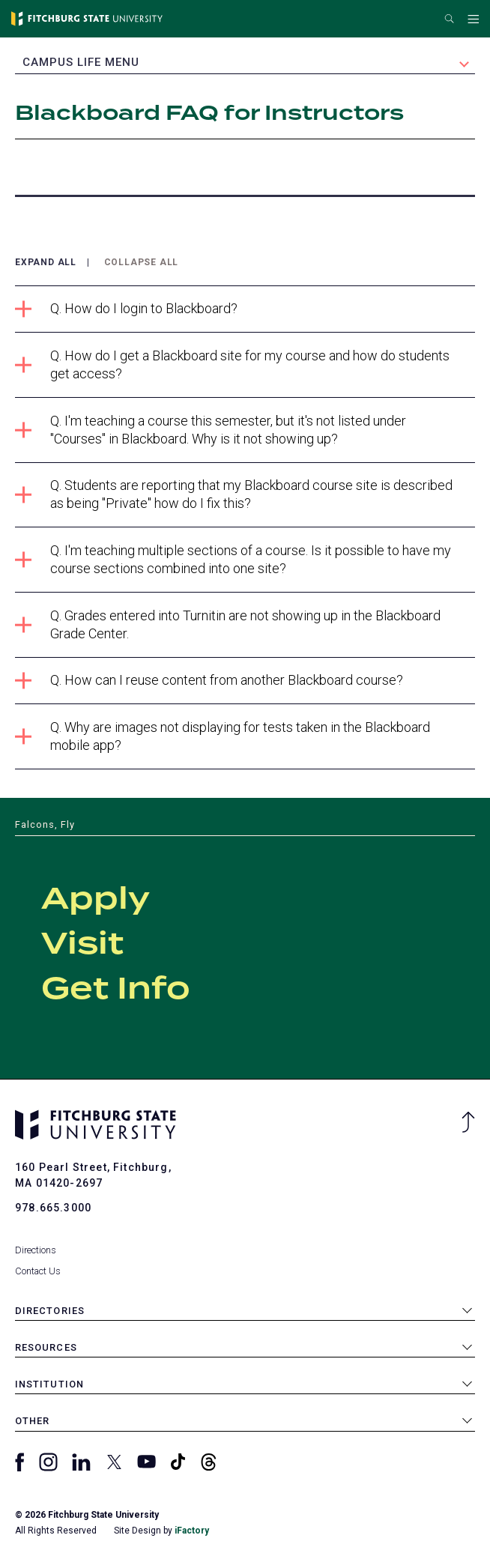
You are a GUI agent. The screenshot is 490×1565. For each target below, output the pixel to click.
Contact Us (38, 1271)
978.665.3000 (53, 1208)
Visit (82, 945)
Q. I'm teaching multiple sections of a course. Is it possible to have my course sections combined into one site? (233, 559)
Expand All (45, 262)
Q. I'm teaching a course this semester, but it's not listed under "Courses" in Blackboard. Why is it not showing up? (210, 430)
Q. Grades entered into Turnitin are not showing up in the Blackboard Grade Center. (228, 624)
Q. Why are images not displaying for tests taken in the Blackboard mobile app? (222, 736)
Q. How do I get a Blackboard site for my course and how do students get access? (232, 364)
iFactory (192, 1530)
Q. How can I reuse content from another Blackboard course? (209, 680)
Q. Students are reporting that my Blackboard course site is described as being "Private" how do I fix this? (234, 494)
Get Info (115, 990)
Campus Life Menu (80, 62)
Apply (95, 900)
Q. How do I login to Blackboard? (126, 308)
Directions (35, 1250)
